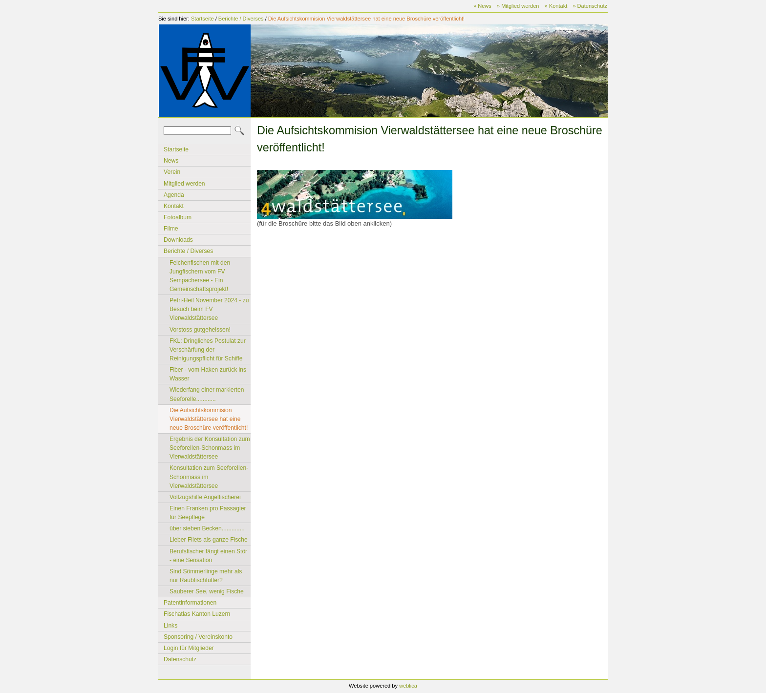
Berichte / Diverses (241, 18)
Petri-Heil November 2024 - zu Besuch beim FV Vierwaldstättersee (209, 309)
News (171, 160)
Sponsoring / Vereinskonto (198, 636)
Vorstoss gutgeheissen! (200, 329)
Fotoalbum (178, 217)
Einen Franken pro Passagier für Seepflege (208, 513)
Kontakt (174, 206)
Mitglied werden (184, 183)
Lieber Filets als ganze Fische (209, 539)
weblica (408, 686)
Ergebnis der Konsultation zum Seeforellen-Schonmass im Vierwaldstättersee (210, 448)
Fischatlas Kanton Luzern (197, 613)
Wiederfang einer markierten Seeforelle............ (207, 394)
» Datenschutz (590, 6)
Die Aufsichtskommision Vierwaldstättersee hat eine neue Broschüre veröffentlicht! (366, 18)
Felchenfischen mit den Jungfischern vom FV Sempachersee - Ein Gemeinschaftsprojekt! (200, 276)
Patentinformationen (190, 602)
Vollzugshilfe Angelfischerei (205, 497)
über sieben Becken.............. (207, 528)
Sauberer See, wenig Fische (207, 591)
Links (170, 625)
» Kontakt (556, 6)
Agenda (174, 194)
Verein (172, 171)
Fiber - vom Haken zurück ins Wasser (208, 374)
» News (482, 6)
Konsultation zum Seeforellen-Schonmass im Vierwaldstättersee (209, 476)
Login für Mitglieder (189, 648)
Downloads (178, 239)
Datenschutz (180, 659)
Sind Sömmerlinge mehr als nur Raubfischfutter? (206, 576)
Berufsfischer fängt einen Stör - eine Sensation (208, 556)
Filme (171, 228)
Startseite (202, 18)
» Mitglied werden (518, 6)
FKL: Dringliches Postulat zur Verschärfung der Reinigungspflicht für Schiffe (208, 349)
